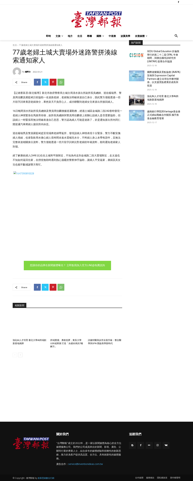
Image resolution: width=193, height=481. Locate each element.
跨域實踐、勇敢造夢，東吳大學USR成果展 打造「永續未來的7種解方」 (66, 343)
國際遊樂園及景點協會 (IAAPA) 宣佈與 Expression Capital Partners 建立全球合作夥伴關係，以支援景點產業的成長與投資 (163, 79)
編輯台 (28, 71)
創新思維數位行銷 (46, 477)
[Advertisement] (154, 152)
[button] (176, 36)
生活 (15, 45)
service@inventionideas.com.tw (85, 463)
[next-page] (20, 355)
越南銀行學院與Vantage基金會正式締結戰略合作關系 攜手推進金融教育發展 (163, 115)
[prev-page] (15, 355)
